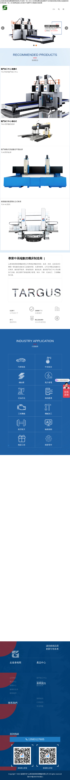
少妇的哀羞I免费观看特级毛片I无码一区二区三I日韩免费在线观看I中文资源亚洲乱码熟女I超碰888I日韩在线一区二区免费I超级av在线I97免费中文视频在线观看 (34, 2)
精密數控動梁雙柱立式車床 (11, 201)
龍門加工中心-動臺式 (9, 69)
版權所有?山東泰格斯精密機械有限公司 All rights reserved (41, 774)
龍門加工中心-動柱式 (9, 121)
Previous (3, 28)
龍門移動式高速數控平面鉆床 (12, 149)
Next (67, 28)
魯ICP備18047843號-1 (35, 777)
